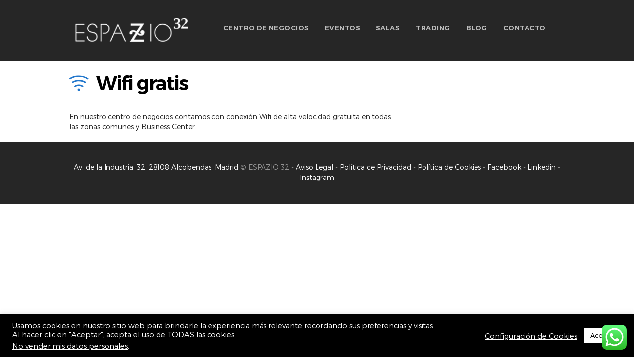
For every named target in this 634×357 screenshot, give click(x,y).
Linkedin (542, 167)
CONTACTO (524, 28)
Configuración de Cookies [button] (531, 335)
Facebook (504, 167)
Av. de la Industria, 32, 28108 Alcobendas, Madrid (156, 167)
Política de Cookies (449, 167)
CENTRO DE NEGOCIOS (266, 28)
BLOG (476, 28)
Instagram (317, 177)
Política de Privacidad (376, 167)
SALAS (388, 28)
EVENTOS (343, 28)
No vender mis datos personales (70, 345)
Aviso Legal (314, 167)
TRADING (433, 28)
